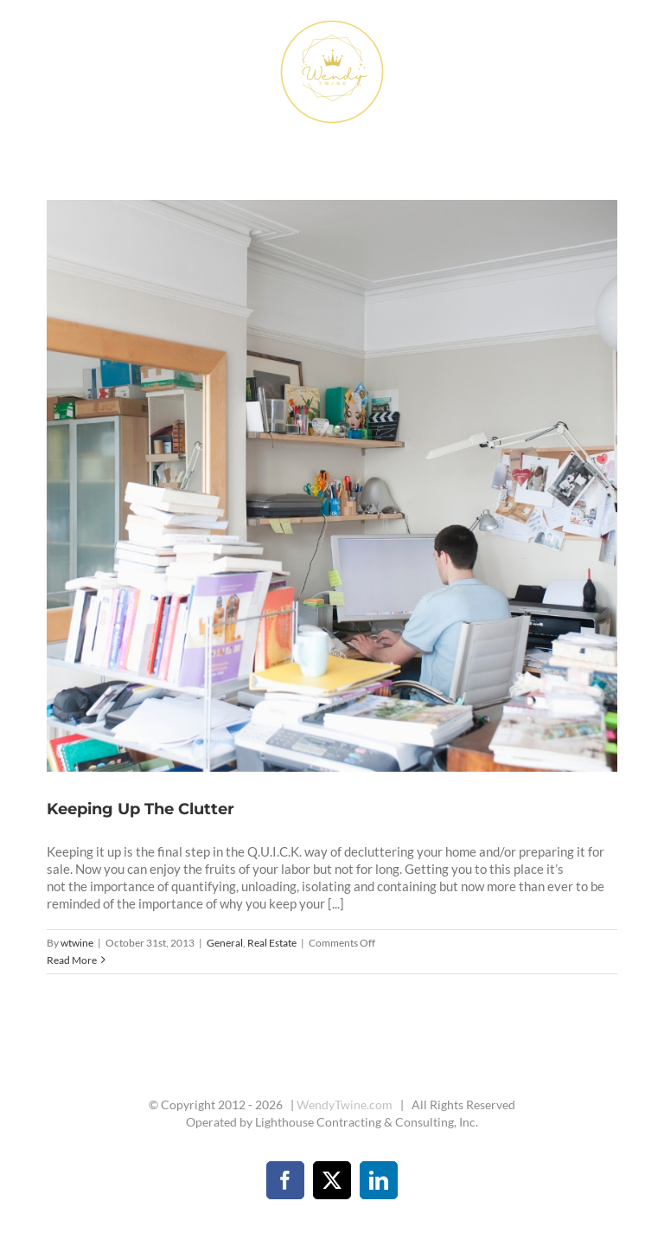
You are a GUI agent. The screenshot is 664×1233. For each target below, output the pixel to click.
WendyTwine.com (345, 1104)
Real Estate (272, 942)
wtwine (77, 942)
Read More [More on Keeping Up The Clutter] (72, 960)
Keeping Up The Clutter (140, 809)
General (225, 942)
